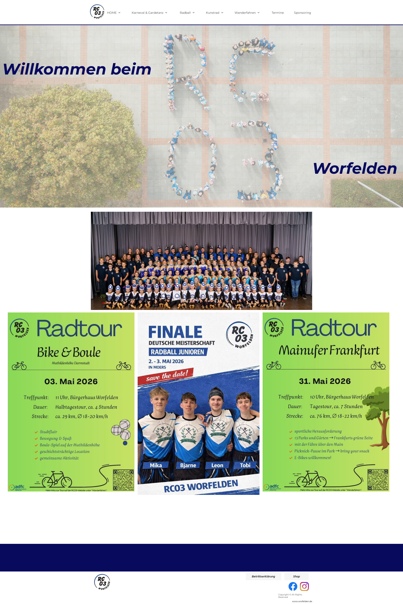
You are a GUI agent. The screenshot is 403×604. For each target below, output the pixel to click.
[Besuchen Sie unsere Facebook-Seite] (293, 586)
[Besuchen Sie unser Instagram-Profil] (304, 586)
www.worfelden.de (302, 601)
